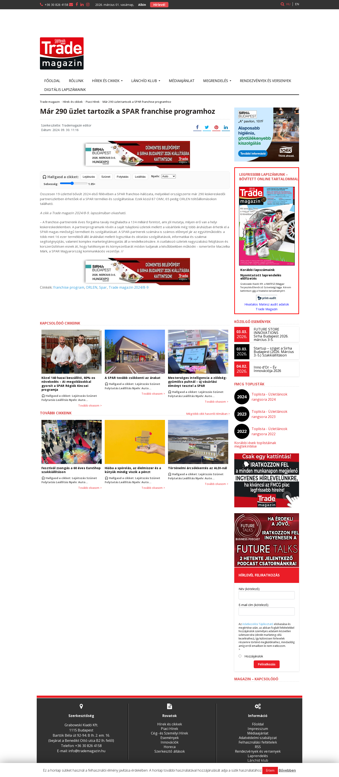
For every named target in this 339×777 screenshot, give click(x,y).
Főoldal (52, 80)
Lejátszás (89, 176)
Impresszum (258, 725)
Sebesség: (69, 183)
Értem (270, 770)
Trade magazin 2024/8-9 (127, 287)
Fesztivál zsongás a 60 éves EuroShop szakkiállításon (70, 470)
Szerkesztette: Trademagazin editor (66, 125)
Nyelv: (163, 176)
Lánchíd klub (257, 757)
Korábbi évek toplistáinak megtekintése (266, 442)
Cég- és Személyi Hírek (169, 729)
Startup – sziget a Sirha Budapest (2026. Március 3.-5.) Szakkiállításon (273, 352)
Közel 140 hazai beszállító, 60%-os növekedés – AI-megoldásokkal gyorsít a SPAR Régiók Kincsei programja (68, 384)
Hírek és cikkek (169, 720)
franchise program (68, 287)
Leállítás (140, 176)
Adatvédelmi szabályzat (258, 734)
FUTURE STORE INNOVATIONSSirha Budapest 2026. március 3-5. (271, 334)
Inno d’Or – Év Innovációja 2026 (267, 369)
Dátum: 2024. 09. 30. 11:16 (59, 130)
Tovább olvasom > (90, 405)
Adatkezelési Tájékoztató (257, 620)
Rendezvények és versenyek (265, 80)
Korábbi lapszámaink (257, 269)
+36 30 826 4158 (56, 5)
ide (254, 290)
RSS (258, 743)
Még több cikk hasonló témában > (208, 414)
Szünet (105, 176)
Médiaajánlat (182, 80)
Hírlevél (159, 5)
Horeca (169, 743)
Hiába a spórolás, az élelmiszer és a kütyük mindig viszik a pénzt (132, 470)
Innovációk (169, 738)
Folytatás (122, 176)
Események (169, 734)
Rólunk (76, 80)
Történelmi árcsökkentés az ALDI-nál (197, 468)
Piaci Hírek (169, 725)
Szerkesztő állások (169, 747)
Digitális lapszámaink (65, 89)
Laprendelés (258, 752)
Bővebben (287, 770)
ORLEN (91, 287)
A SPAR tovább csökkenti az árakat (132, 378)
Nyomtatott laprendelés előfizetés (260, 276)
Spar (102, 287)
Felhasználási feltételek (258, 738)
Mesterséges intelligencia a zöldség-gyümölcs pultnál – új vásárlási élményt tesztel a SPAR (197, 382)
